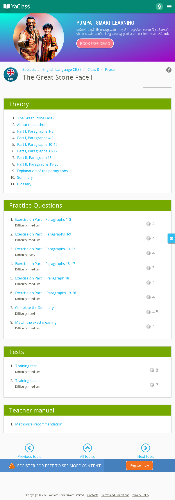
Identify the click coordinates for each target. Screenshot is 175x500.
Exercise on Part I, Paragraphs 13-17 (45, 263)
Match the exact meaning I (37, 322)
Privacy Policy (140, 495)
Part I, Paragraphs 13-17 (37, 151)
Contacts (92, 495)
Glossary (24, 184)
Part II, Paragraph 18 (34, 157)
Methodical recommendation (38, 424)
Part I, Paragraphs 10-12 (37, 144)
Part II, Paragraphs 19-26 (38, 164)
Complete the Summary (34, 307)
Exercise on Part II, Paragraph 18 (42, 278)
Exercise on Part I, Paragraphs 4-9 (43, 234)
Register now (139, 465)
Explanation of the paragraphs (42, 170)
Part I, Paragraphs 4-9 (35, 137)
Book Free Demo (95, 43)
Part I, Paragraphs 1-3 (35, 131)
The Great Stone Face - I (37, 118)
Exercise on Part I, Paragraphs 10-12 (45, 248)
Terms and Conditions (115, 495)
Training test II (27, 380)
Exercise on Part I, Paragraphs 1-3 (43, 219)
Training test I (27, 365)
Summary (25, 177)
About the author (31, 124)
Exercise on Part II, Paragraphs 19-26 (45, 292)
